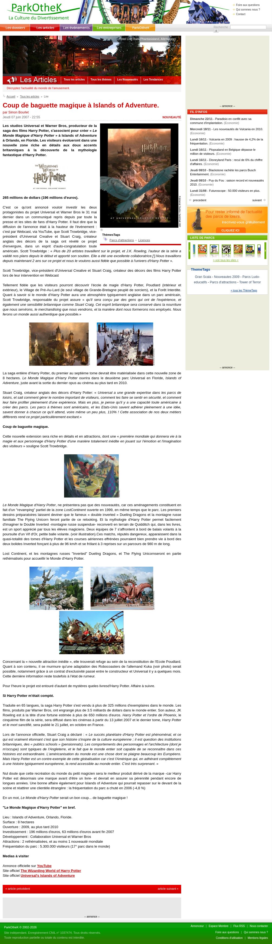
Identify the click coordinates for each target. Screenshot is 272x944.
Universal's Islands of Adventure (48, 876)
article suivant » (168, 888)
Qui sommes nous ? (246, 9)
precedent (197, 200)
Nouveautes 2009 (227, 277)
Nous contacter (259, 926)
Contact (239, 14)
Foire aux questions (246, 5)
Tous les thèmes (101, 79)
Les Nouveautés (127, 79)
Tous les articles (74, 79)
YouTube (44, 866)
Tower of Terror (250, 282)
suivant (259, 200)
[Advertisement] (92, 907)
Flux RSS (239, 926)
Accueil (10, 96)
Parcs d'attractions (122, 240)
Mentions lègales (258, 937)
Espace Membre (218, 926)
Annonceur (197, 926)
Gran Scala (203, 277)
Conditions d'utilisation (229, 937)
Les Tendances (153, 79)
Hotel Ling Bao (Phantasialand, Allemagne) (147, 39)
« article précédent (17, 888)
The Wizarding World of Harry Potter (51, 871)
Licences (144, 240)
